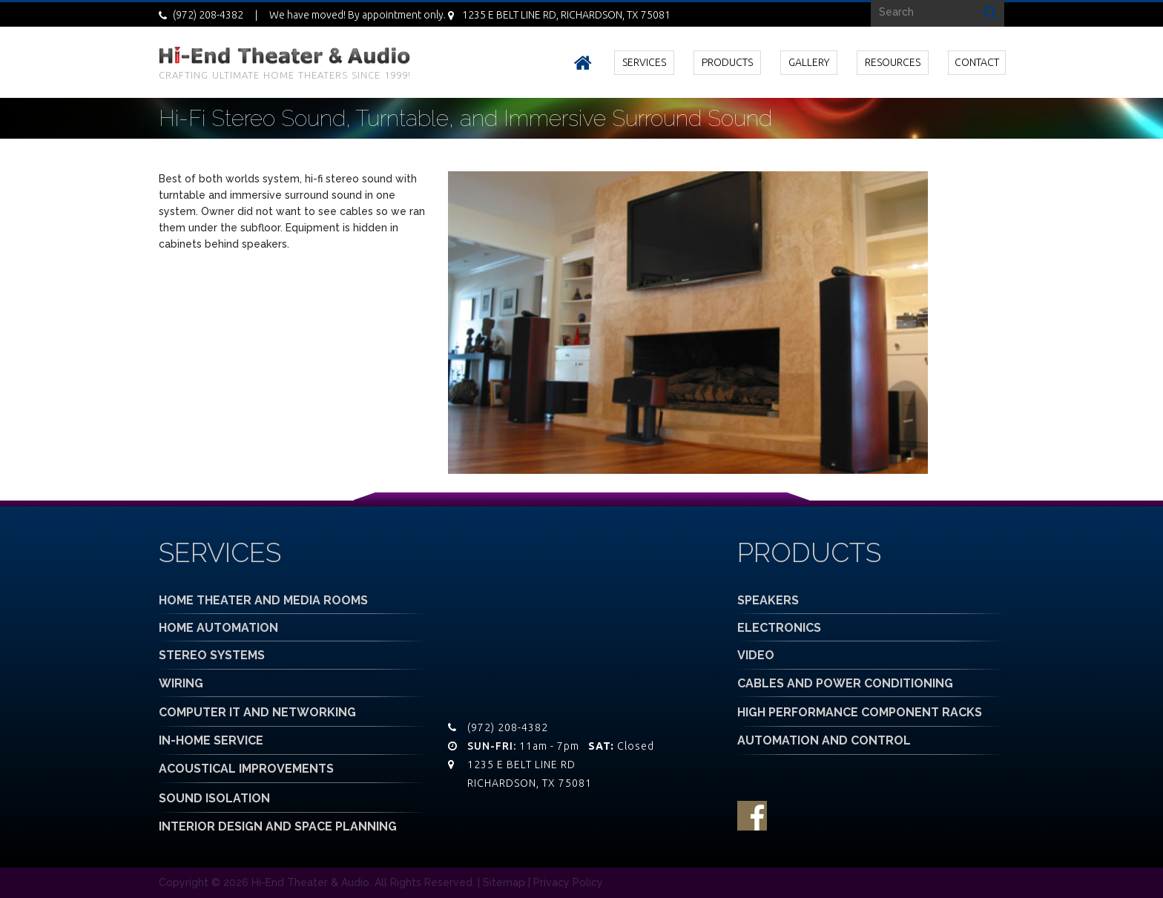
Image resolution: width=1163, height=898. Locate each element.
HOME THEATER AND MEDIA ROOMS (263, 600)
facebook (752, 816)
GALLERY (808, 62)
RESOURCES (892, 62)
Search (990, 11)
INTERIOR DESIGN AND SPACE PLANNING (278, 826)
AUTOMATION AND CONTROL (824, 740)
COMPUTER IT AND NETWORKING (257, 712)
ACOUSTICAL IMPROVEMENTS (246, 769)
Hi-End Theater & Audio (310, 882)
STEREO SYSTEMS (212, 655)
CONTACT (977, 62)
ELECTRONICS (779, 628)
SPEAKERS (768, 600)
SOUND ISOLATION (214, 798)
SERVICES (644, 62)
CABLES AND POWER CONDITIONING (845, 683)
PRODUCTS (727, 62)
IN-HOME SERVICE (211, 740)
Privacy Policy (568, 882)
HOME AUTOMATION (218, 628)
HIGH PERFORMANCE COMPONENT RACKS (859, 712)
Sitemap (504, 882)
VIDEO (755, 655)
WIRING (181, 683)
